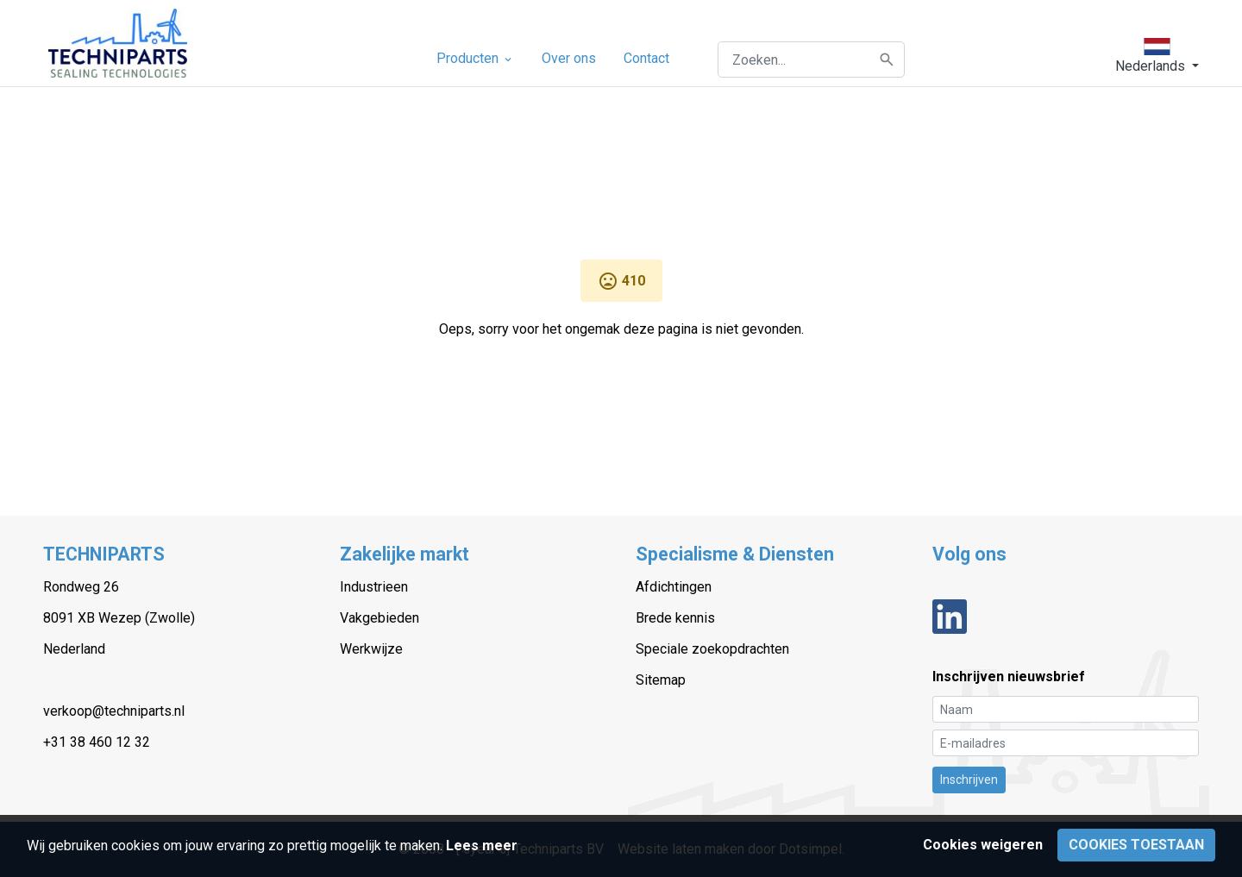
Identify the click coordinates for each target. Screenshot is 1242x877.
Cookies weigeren (983, 844)
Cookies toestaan (1136, 844)
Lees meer (482, 845)
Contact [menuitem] (646, 58)
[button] (1157, 56)
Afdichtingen (674, 587)
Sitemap (661, 680)
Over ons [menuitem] (569, 58)
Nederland (74, 649)
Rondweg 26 (81, 587)
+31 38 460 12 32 (96, 742)
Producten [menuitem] (475, 58)
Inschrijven (969, 779)
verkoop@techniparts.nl (114, 711)
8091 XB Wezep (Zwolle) (119, 618)
